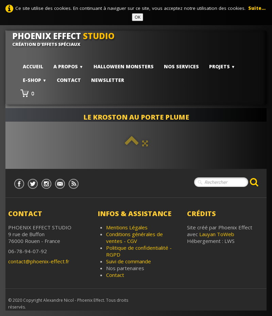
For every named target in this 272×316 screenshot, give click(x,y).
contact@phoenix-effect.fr (38, 261)
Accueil (33, 66)
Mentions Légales (127, 227)
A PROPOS (68, 66)
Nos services (181, 66)
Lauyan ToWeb (216, 234)
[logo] (66, 39)
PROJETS (222, 66)
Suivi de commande (128, 261)
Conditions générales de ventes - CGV (134, 237)
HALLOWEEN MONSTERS (124, 66)
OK (137, 17)
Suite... (257, 8)
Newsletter (107, 80)
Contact (69, 80)
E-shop (35, 80)
